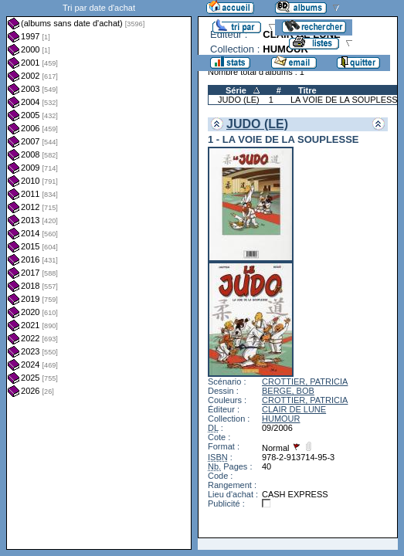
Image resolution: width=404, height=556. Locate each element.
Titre (307, 90)
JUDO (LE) (239, 99)
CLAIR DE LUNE (294, 409)
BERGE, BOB (288, 390)
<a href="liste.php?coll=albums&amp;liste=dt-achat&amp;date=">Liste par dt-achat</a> (99, 275)
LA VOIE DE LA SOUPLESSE (346, 99)
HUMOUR (281, 418)
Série (236, 90)
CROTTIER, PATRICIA (305, 381)
